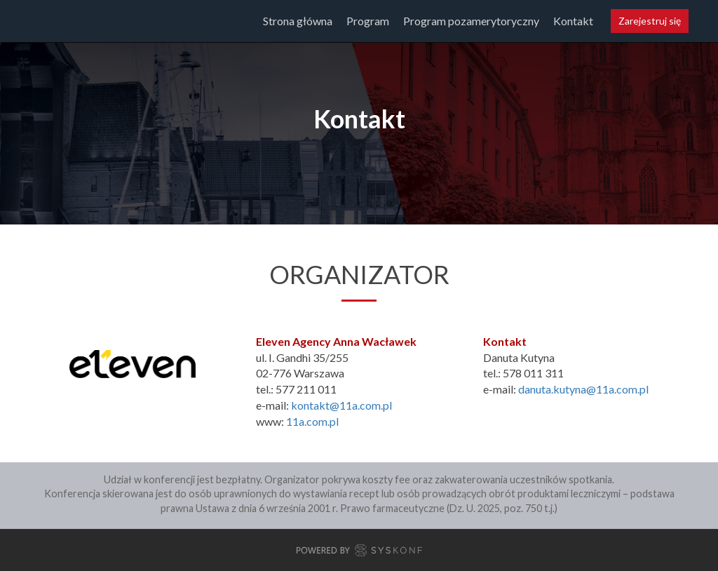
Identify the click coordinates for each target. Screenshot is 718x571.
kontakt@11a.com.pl (341, 405)
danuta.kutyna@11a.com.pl (583, 389)
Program (367, 20)
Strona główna (297, 20)
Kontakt (573, 20)
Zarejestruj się (649, 21)
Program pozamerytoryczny (471, 20)
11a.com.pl (312, 421)
